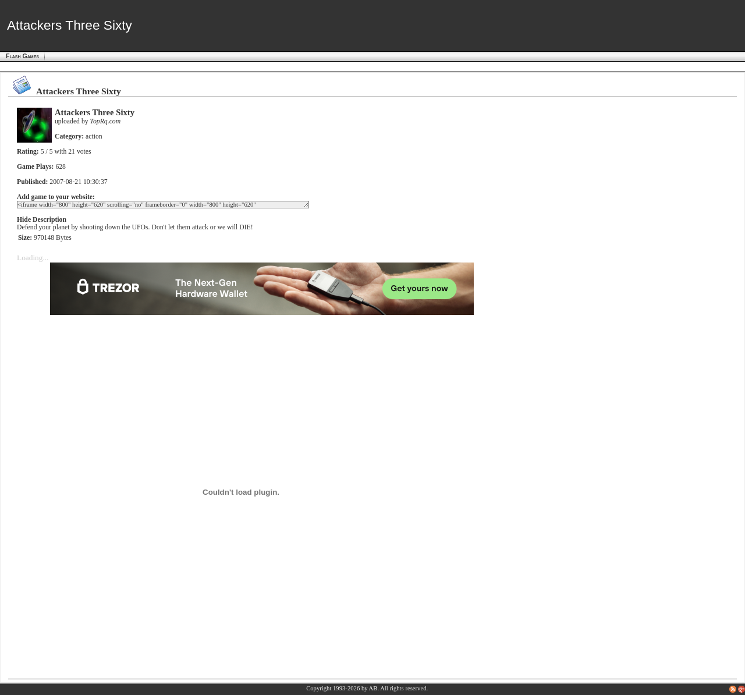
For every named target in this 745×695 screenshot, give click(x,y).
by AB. (370, 688)
